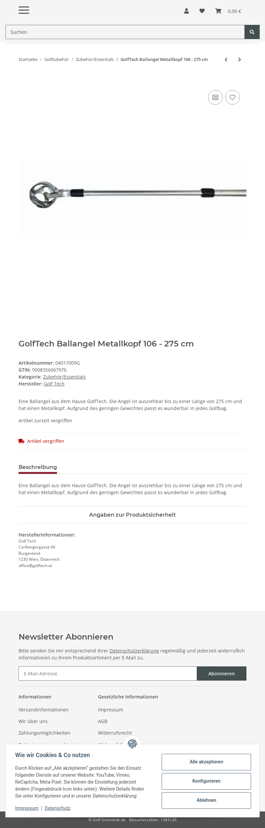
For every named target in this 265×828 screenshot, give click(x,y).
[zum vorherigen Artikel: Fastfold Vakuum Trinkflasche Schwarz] (226, 59)
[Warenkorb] (228, 11)
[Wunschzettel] (202, 11)
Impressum (110, 709)
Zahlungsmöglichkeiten (44, 733)
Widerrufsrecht (115, 733)
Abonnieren (221, 673)
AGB (102, 721)
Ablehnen (205, 800)
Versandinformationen (44, 709)
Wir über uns (33, 721)
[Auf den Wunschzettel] (232, 97)
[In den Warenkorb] (24, 81)
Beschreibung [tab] (38, 467)
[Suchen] (125, 32)
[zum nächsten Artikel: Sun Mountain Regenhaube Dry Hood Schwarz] (239, 59)
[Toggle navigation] (24, 5)
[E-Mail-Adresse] (108, 673)
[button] (186, 11)
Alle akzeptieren (205, 761)
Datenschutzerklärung (134, 650)
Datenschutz (59, 808)
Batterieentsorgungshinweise (51, 745)
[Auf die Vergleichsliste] (215, 97)
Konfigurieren (205, 781)
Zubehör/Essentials (64, 377)
